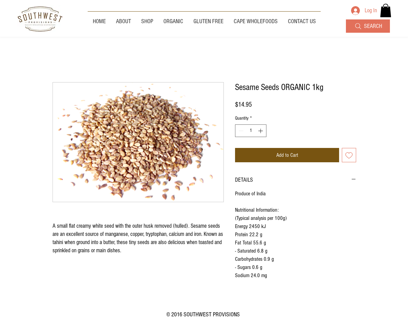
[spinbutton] (251, 131)
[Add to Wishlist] (349, 155)
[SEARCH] (368, 26)
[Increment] (261, 131)
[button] (385, 10)
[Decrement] (240, 131)
